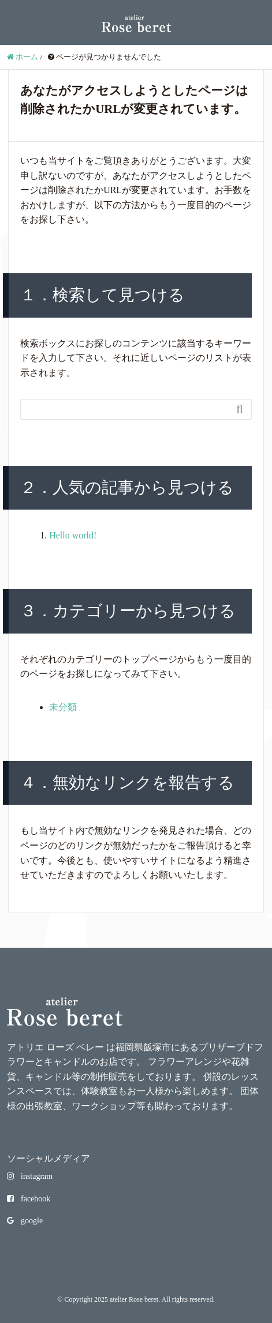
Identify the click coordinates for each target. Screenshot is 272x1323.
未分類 (63, 707)
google (25, 1220)
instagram (30, 1176)
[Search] (124, 409)
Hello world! (72, 535)
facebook (28, 1198)
